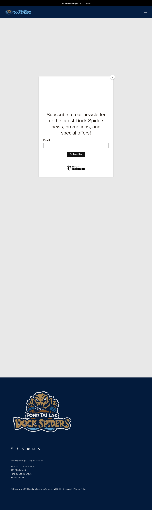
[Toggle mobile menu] (145, 11)
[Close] (112, 77)
